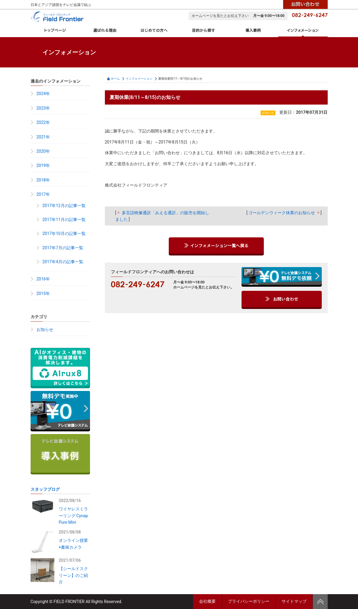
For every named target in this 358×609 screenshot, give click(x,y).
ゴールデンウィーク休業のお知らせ (281, 212)
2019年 (43, 165)
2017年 (43, 194)
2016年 (43, 279)
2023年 (43, 108)
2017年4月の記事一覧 (62, 261)
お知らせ (45, 329)
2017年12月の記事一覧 (64, 205)
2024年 (43, 93)
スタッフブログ (45, 489)
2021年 (43, 137)
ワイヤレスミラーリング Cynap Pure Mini (73, 516)
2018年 (43, 180)
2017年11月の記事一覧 (64, 219)
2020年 (43, 151)
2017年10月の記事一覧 (64, 233)
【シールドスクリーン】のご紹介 (73, 575)
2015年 (43, 293)
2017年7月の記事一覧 (62, 247)
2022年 (43, 122)
